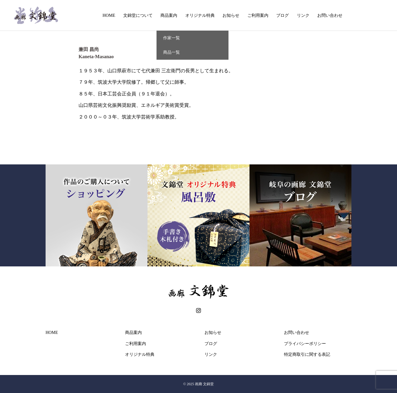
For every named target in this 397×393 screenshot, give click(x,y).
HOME (109, 15)
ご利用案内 (257, 15)
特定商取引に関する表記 (307, 354)
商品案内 (168, 15)
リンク (303, 15)
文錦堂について (138, 15)
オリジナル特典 (200, 15)
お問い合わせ (329, 15)
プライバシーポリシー (305, 343)
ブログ (282, 15)
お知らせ (230, 15)
